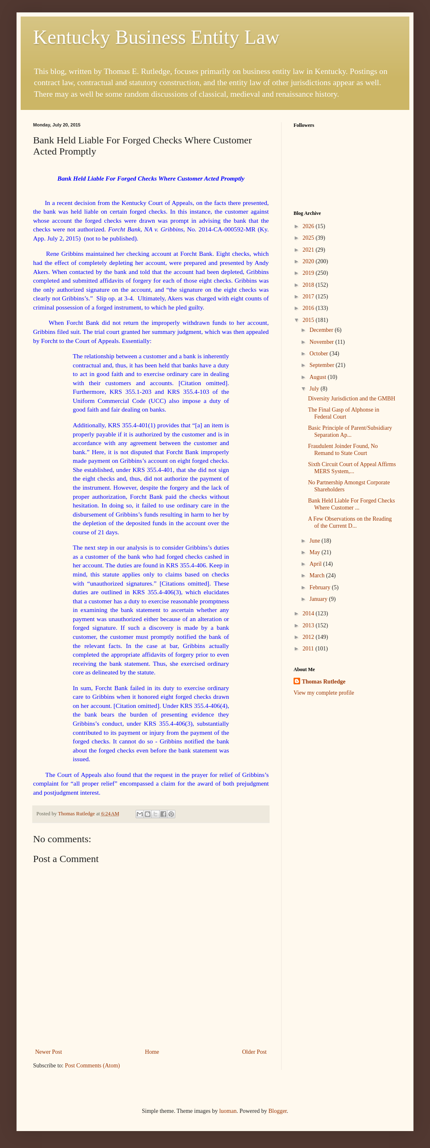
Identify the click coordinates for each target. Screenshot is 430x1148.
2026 (309, 226)
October (319, 353)
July (314, 389)
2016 (309, 308)
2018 (309, 285)
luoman (227, 1111)
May (315, 552)
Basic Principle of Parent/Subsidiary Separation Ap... (350, 431)
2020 (309, 261)
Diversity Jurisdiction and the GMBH (351, 398)
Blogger (277, 1111)
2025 (309, 238)
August (318, 377)
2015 (309, 320)
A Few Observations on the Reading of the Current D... (350, 522)
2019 (309, 273)
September (322, 365)
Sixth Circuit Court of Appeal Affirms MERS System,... (352, 467)
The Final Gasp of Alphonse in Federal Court (343, 413)
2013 (309, 625)
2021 (309, 250)
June (315, 541)
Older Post (254, 1052)
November (322, 342)
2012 (309, 637)
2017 (309, 296)
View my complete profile (324, 693)
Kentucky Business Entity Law (156, 37)
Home (152, 1052)
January (319, 599)
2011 (309, 648)
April (316, 564)
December (321, 330)
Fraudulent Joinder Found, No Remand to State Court (343, 449)
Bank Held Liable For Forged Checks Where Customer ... (351, 504)
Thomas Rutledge (323, 682)
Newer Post (48, 1052)
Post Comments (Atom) (92, 1065)
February (320, 587)
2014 (309, 613)
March (317, 575)
